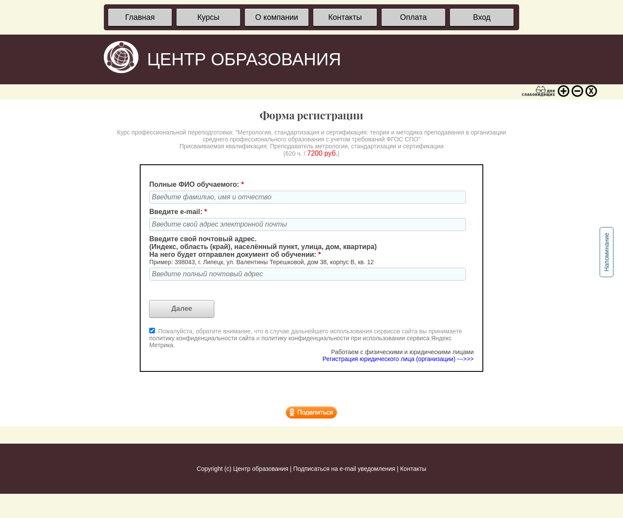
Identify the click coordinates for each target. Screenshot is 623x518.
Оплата (413, 17)
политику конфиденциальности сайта (202, 338)
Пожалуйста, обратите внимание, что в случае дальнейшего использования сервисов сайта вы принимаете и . (305, 338)
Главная (140, 17)
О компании (276, 17)
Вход (482, 17)
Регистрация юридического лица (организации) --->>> (398, 358)
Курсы (208, 17)
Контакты (345, 17)
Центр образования (260, 468)
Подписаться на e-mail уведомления (344, 468)
